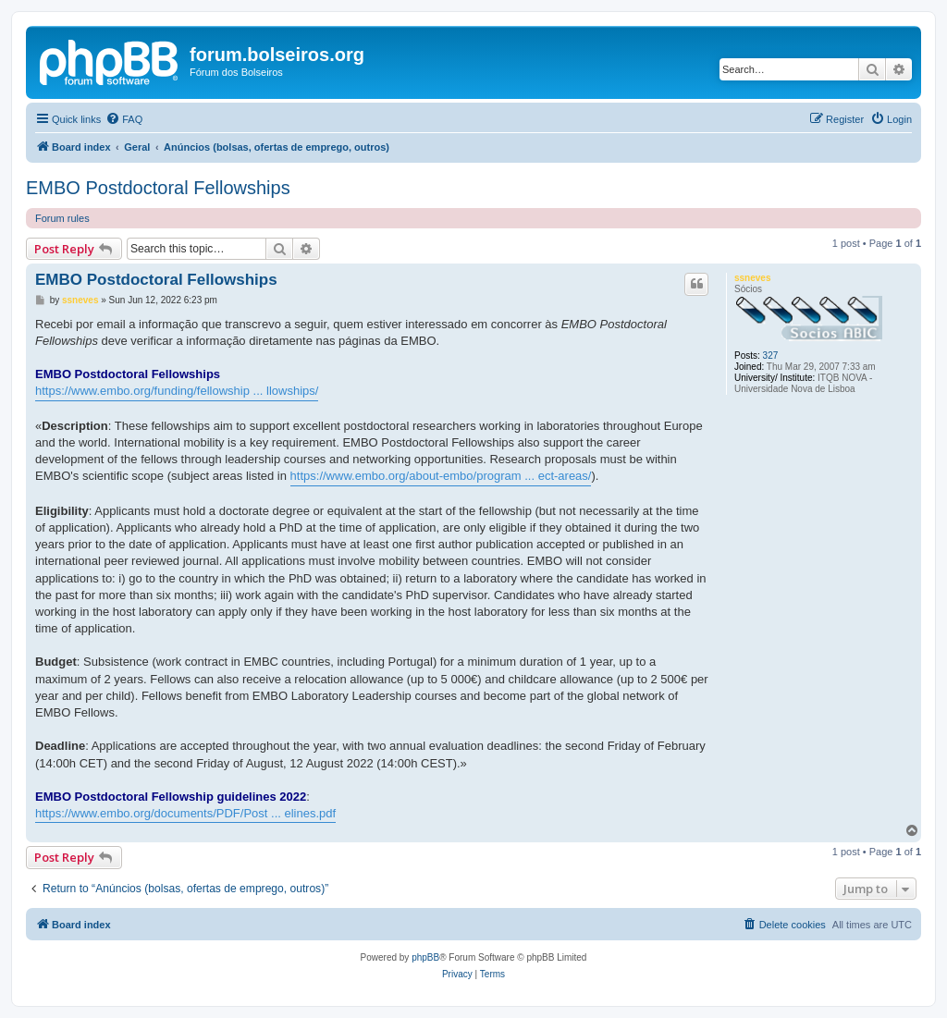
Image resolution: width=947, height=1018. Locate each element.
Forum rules (62, 218)
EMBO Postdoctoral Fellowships (158, 188)
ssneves (752, 278)
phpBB (425, 957)
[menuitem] (123, 119)
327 (771, 355)
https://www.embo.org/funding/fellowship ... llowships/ (176, 391)
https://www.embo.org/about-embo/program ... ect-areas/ (441, 476)
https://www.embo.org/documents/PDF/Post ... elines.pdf (185, 813)
